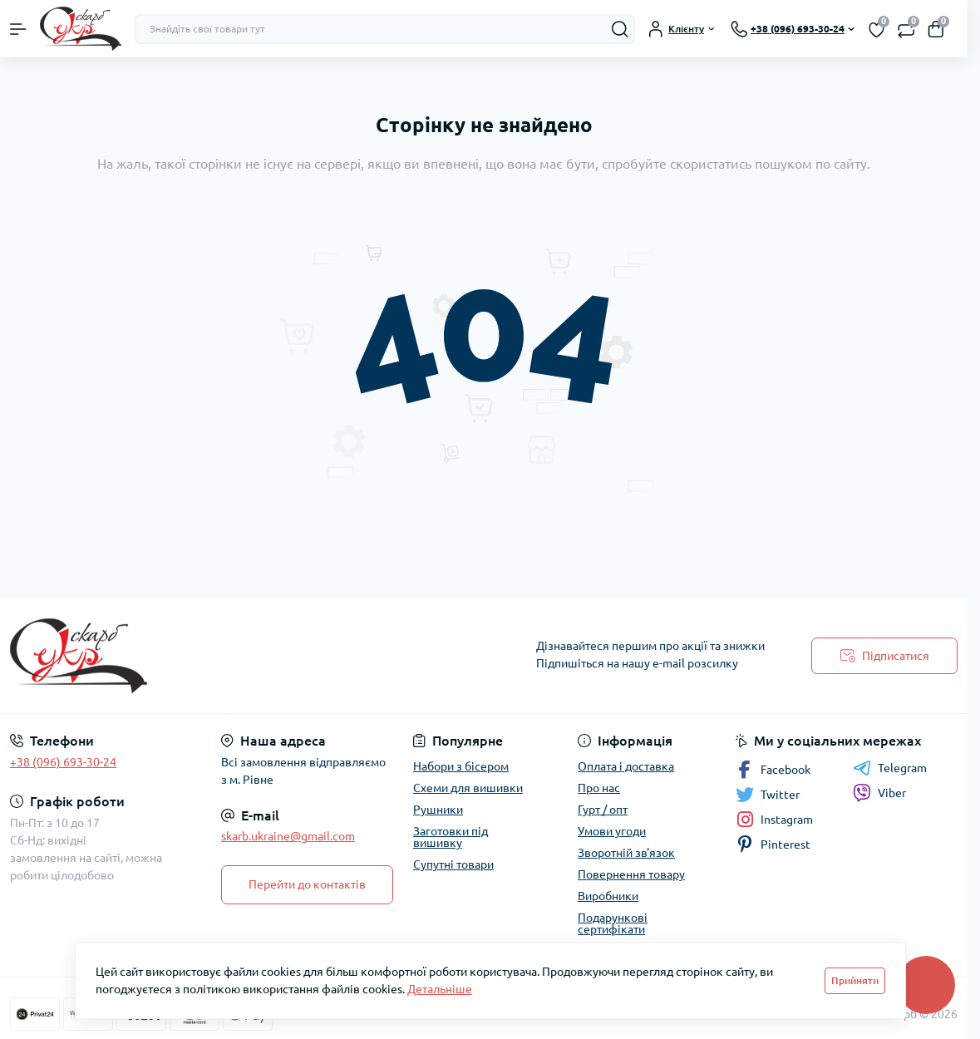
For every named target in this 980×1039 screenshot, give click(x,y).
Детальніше (439, 989)
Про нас (599, 788)
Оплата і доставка (626, 766)
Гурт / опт (603, 809)
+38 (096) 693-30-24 (63, 762)
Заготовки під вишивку (450, 837)
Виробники (608, 896)
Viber (879, 793)
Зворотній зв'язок (626, 852)
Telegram (890, 768)
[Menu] (18, 29)
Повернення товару (631, 874)
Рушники (438, 809)
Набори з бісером (461, 766)
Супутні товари (453, 864)
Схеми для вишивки (468, 788)
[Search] (620, 29)
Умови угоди (612, 831)
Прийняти (855, 980)
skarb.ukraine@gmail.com (288, 836)
